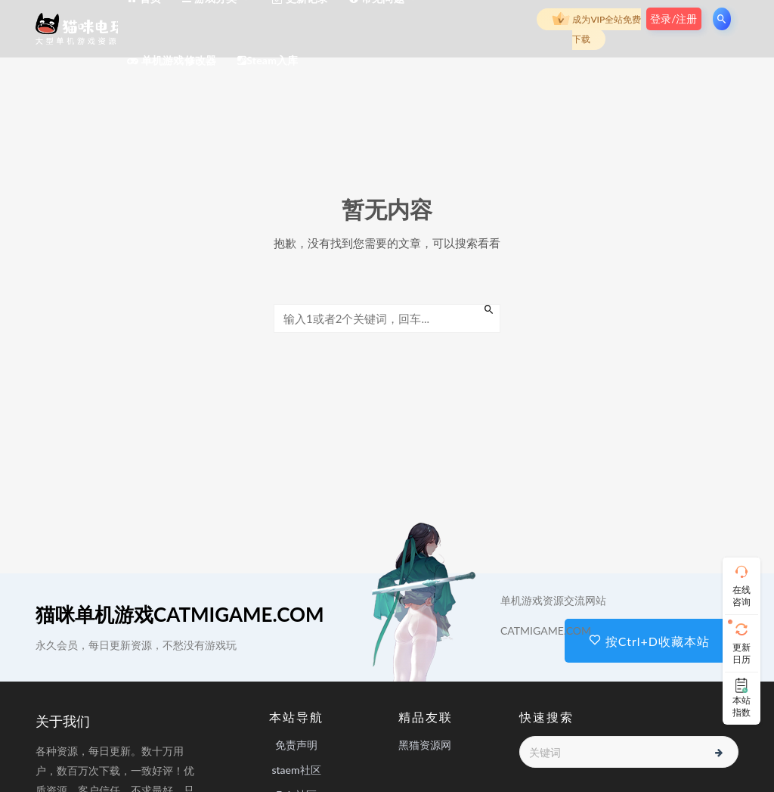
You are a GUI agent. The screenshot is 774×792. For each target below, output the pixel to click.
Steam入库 (267, 60)
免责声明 (296, 744)
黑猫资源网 (424, 744)
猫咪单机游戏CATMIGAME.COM (180, 614)
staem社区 (295, 769)
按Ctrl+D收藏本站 (649, 641)
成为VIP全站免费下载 (596, 28)
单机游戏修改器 (171, 60)
